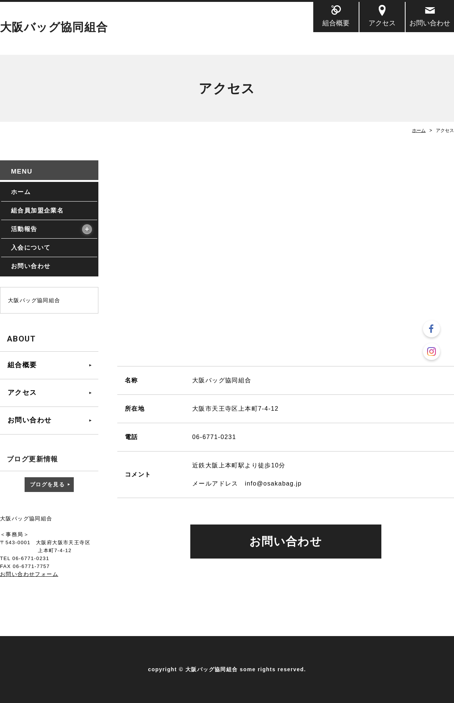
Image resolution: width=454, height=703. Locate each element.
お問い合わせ (429, 23)
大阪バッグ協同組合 (54, 27)
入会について (30, 247)
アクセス (382, 23)
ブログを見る (47, 484)
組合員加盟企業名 (37, 210)
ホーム (419, 130)
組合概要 (336, 23)
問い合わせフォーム (32, 574)
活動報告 (24, 229)
